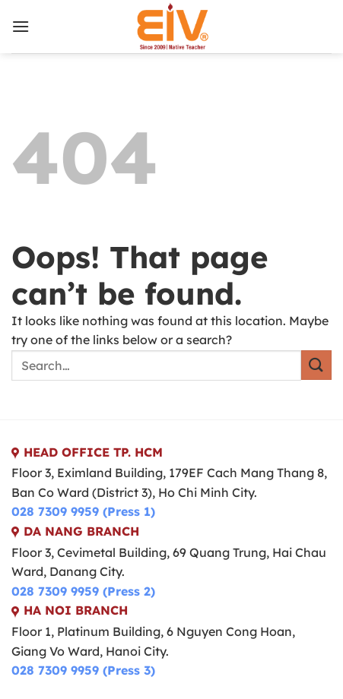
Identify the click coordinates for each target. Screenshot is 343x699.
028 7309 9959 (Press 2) (83, 591)
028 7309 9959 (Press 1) (83, 511)
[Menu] (20, 26)
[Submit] (316, 365)
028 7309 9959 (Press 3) (83, 670)
